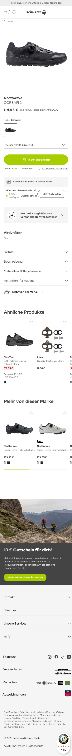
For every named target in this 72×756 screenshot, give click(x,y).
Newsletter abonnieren (23, 577)
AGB (7, 746)
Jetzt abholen (52, 194)
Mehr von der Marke (25, 292)
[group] (36, 56)
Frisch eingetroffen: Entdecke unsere (30, 2)
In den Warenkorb (36, 160)
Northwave (13, 98)
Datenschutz (35, 746)
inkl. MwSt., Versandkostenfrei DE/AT (39, 109)
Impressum (19, 746)
